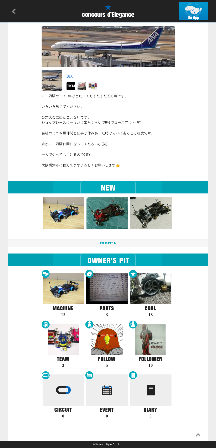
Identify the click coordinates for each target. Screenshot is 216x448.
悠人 (70, 76)
